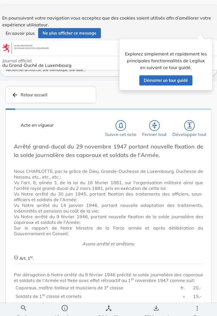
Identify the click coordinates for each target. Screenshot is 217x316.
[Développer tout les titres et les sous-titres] (189, 131)
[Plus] (197, 307)
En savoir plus (20, 28)
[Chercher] (23, 307)
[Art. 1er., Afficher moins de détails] (108, 261)
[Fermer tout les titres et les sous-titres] (154, 131)
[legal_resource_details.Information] (64, 307)
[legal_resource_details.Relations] (108, 307)
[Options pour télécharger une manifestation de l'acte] (156, 307)
